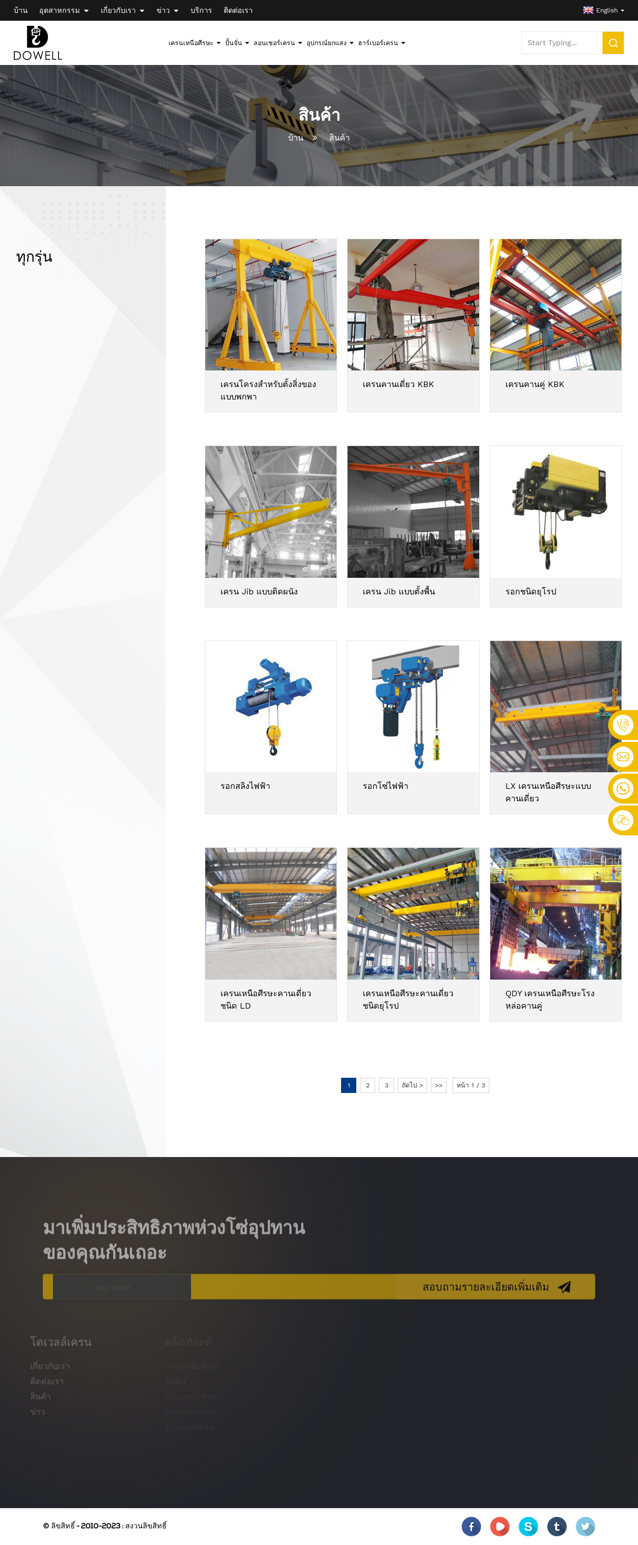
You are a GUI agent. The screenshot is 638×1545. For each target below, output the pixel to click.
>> (438, 1085)
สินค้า (339, 137)
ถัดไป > (412, 1085)
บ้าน (295, 137)
